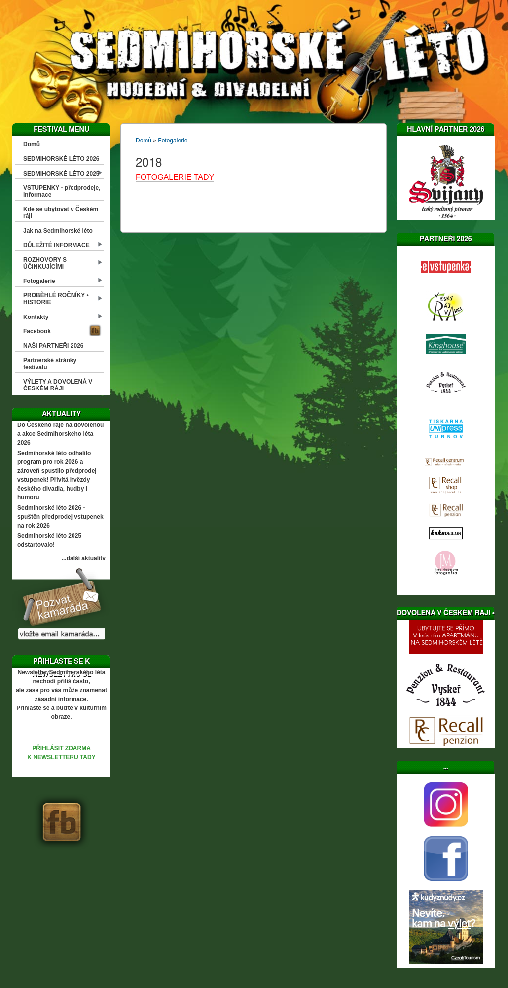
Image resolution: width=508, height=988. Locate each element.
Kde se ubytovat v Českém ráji (60, 212)
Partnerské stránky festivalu (49, 364)
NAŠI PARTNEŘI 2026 (53, 345)
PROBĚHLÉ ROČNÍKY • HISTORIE (56, 299)
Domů (31, 144)
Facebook (37, 331)
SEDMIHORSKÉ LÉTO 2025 (61, 173)
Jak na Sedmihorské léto (58, 230)
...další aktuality (84, 558)
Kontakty (35, 317)
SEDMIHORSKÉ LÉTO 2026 (61, 158)
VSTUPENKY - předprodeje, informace (61, 191)
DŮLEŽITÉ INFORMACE (56, 245)
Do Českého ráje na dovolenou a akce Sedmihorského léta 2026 (60, 434)
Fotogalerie (39, 281)
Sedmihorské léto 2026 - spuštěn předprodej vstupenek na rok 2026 (60, 516)
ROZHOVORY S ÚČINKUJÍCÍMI (45, 263)
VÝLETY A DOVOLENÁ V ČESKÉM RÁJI (57, 385)
